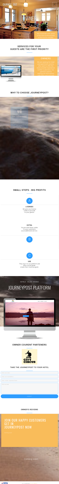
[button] (54, 4)
